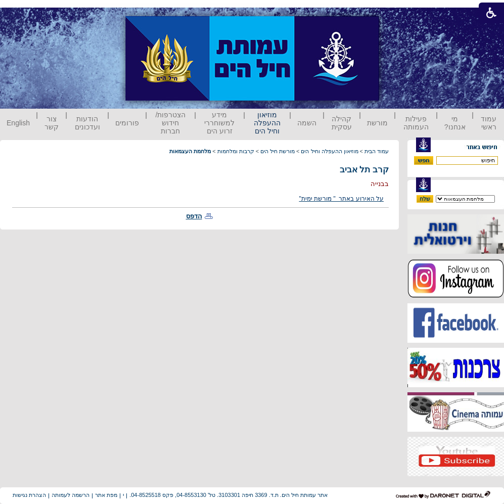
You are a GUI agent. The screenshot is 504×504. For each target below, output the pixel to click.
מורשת (377, 123)
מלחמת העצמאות (190, 151)
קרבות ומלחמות (235, 151)
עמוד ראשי (488, 123)
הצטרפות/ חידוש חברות (171, 123)
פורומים (127, 123)
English (18, 123)
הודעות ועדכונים (87, 123)
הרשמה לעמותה (70, 495)
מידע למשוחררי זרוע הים (219, 123)
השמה (306, 123)
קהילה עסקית (342, 123)
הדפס (194, 216)
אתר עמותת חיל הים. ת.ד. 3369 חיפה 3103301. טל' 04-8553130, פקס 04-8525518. (228, 495)
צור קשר (51, 123)
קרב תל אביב (364, 169)
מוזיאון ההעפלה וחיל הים (267, 123)
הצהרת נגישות (29, 495)
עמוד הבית (376, 151)
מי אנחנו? (455, 123)
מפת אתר (106, 495)
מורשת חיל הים (277, 151)
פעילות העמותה (416, 123)
